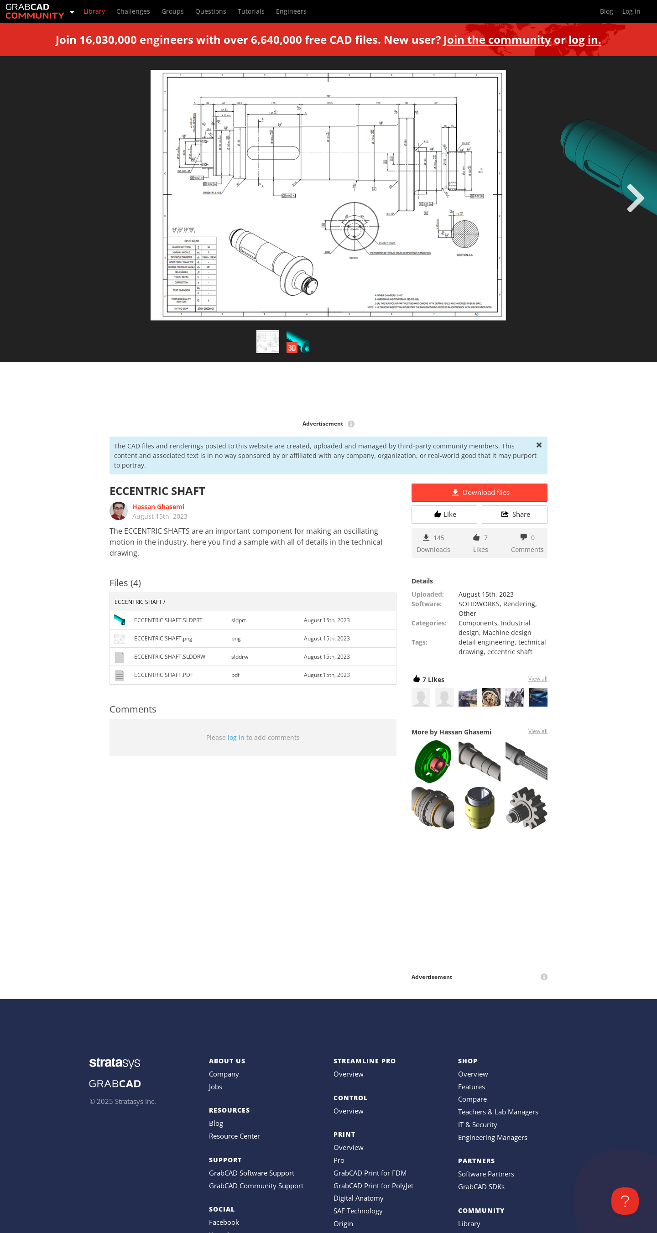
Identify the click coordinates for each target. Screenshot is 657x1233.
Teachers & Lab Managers (498, 1111)
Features (471, 1086)
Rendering (519, 603)
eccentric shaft (509, 651)
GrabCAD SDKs (481, 1186)
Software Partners (486, 1173)
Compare (472, 1098)
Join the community (497, 39)
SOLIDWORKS (479, 603)
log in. (584, 39)
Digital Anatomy (359, 1197)
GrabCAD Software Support (251, 1172)
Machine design (507, 632)
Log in (631, 11)
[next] (636, 198)
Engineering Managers (492, 1137)
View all (538, 678)
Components (478, 623)
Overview (349, 1073)
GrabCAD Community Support (256, 1185)
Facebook (224, 1222)
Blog (216, 1123)
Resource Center (234, 1135)
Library (469, 1223)
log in (236, 737)
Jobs (215, 1086)
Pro (339, 1160)
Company (224, 1073)
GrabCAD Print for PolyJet (373, 1185)
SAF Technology (358, 1210)
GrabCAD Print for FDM (370, 1172)
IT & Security (477, 1124)
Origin (343, 1223)
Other (467, 613)
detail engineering (487, 642)
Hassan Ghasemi (158, 506)
